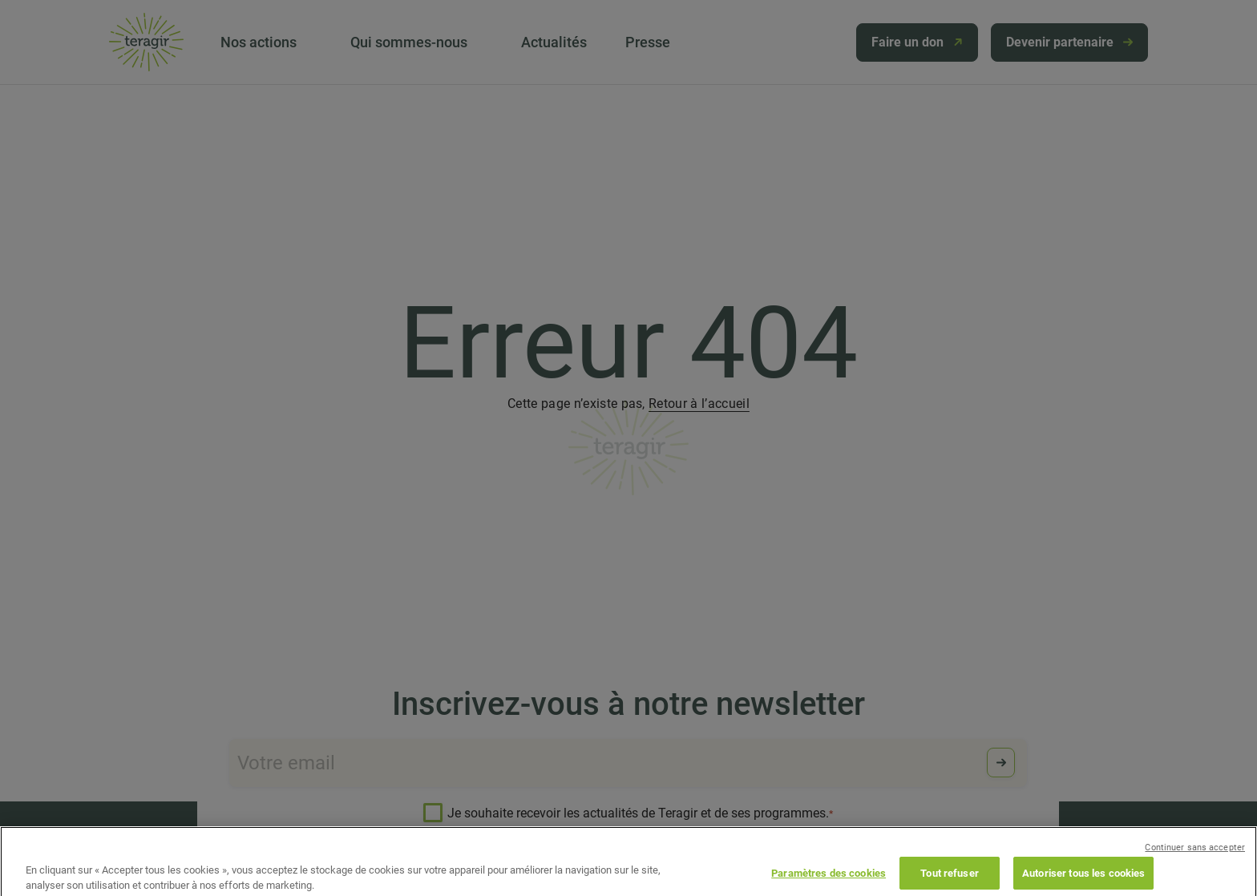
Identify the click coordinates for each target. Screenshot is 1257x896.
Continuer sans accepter (1195, 859)
